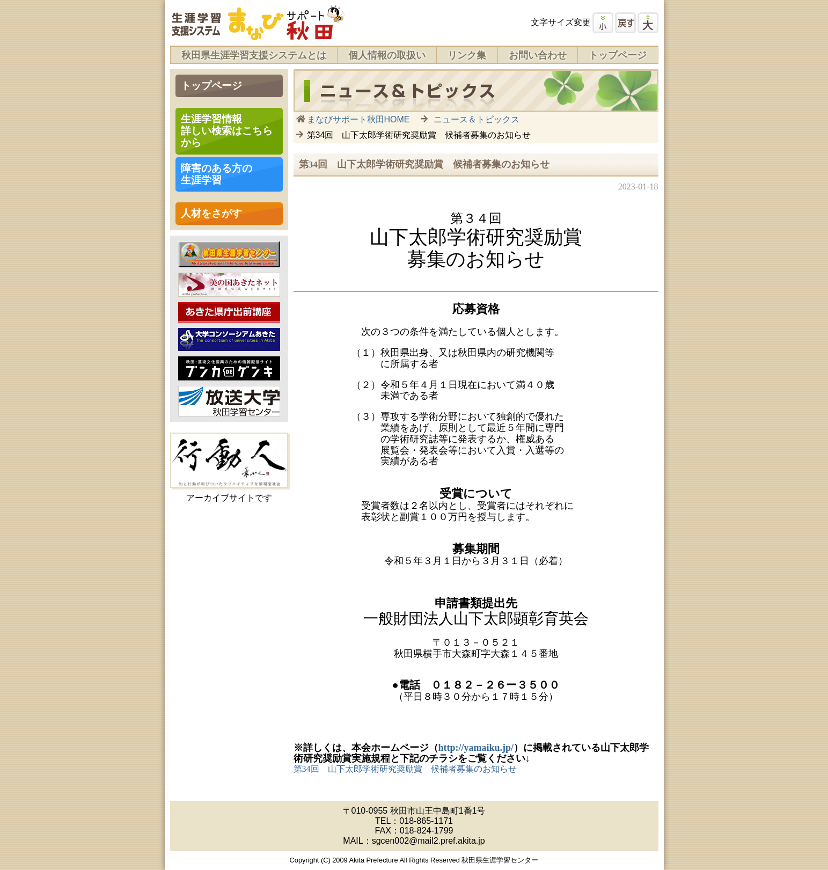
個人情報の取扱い (387, 55)
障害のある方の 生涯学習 (216, 174)
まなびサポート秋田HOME (358, 119)
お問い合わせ (538, 55)
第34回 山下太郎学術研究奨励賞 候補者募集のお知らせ (405, 768)
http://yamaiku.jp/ (476, 747)
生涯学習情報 (227, 130)
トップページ (618, 55)
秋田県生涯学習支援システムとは (253, 55)
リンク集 (467, 55)
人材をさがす (211, 213)
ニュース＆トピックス (476, 119)
